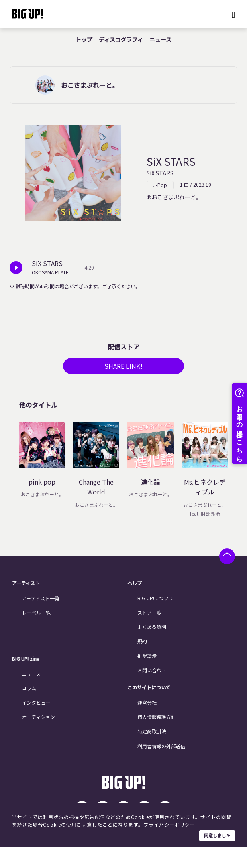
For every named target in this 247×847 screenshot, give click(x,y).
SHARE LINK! (123, 366)
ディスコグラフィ (121, 39)
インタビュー (36, 702)
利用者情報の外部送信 (161, 746)
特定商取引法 (151, 731)
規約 (142, 641)
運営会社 (147, 702)
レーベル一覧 (36, 612)
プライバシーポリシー (169, 824)
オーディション (38, 716)
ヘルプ (134, 583)
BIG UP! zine (25, 658)
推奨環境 (147, 655)
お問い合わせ (151, 670)
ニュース (160, 39)
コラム (29, 688)
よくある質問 (151, 626)
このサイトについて (149, 687)
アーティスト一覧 (40, 598)
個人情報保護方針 (156, 716)
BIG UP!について (155, 598)
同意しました (217, 835)
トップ (84, 39)
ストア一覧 (149, 612)
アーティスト (26, 583)
